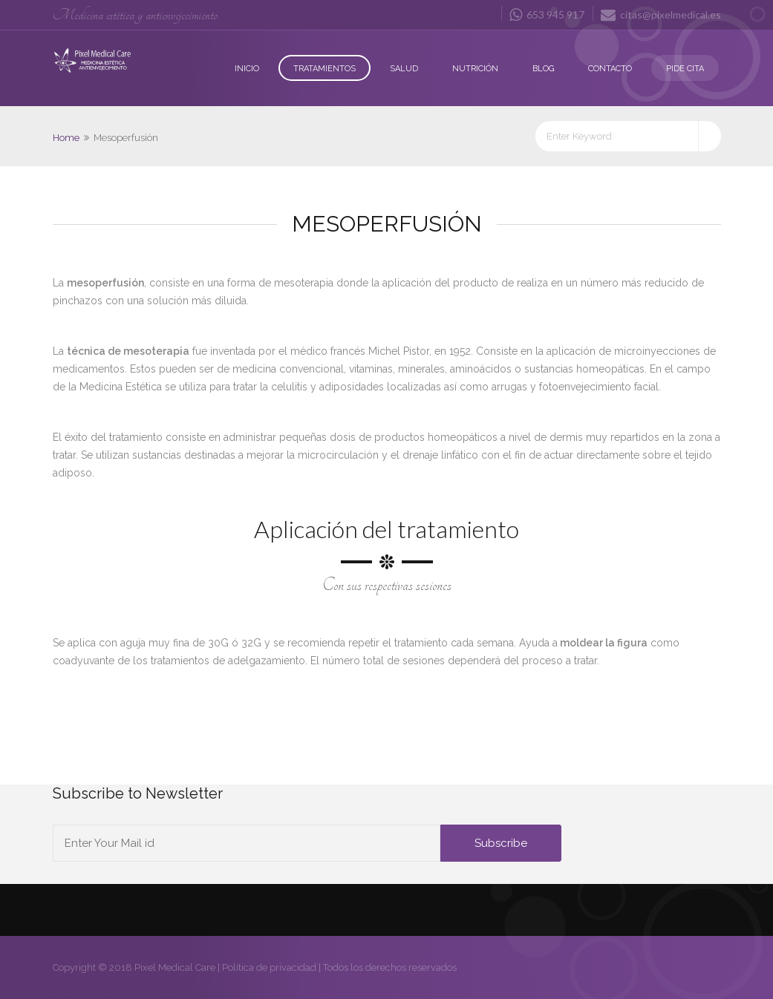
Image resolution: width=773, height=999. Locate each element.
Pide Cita (685, 68)
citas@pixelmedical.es (661, 14)
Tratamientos (324, 68)
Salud (404, 68)
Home (66, 137)
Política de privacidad (269, 967)
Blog (543, 68)
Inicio (247, 68)
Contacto (610, 68)
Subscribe (500, 843)
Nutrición (475, 68)
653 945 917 (546, 14)
